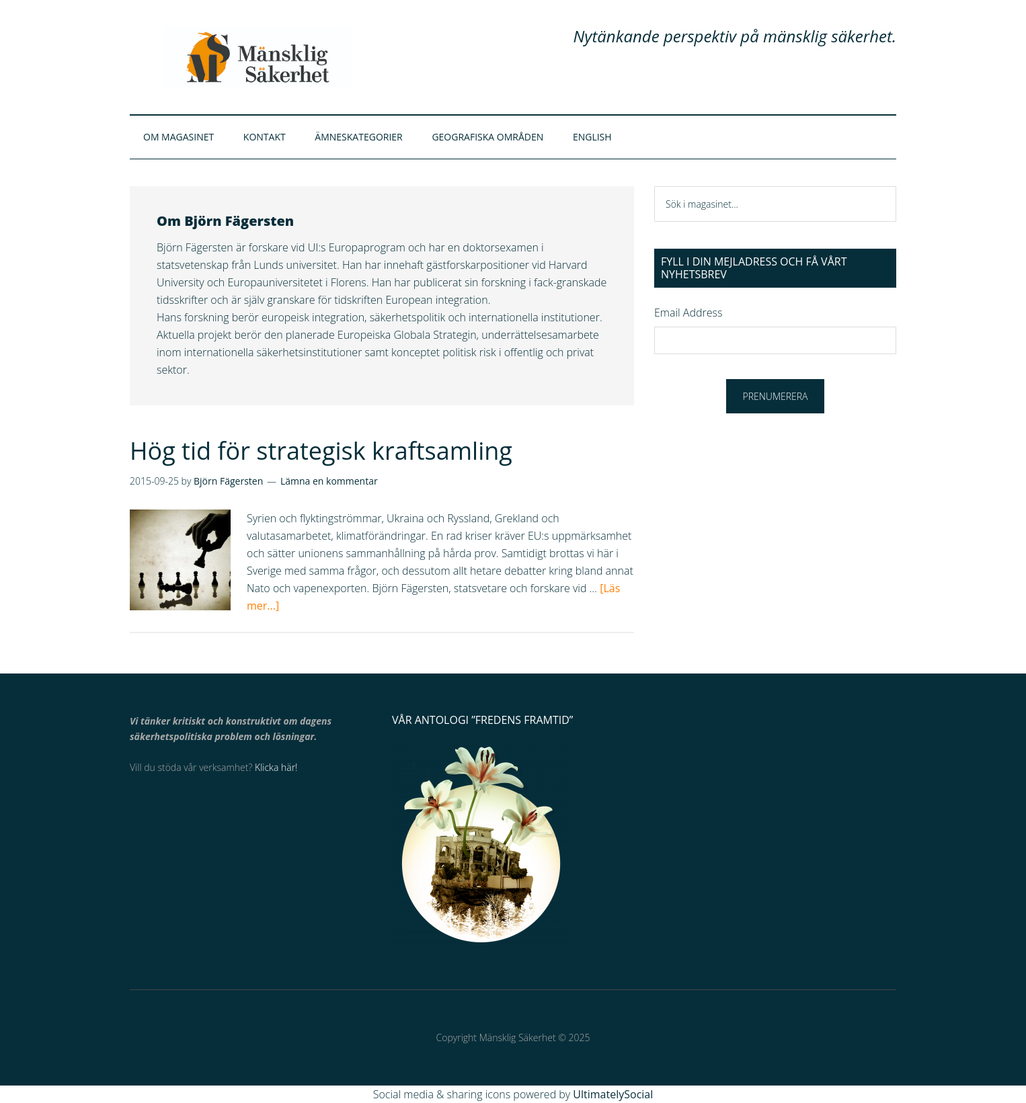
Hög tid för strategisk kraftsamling (321, 450)
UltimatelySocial (613, 1094)
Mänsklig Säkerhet (257, 57)
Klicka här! (276, 767)
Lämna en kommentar (329, 481)
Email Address (688, 312)
